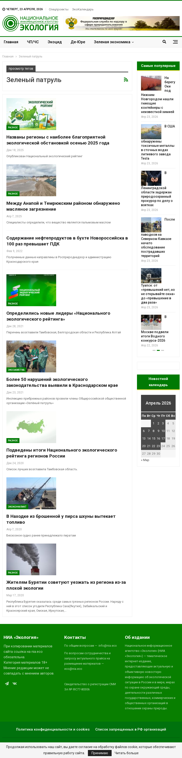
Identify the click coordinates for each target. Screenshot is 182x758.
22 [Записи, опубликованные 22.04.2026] (153, 446)
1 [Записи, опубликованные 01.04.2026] (153, 423)
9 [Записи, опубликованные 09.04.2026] (158, 431)
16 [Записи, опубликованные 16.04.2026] (158, 438)
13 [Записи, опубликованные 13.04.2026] (144, 438)
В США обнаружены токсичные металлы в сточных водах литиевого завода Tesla (158, 142)
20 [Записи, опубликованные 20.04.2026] (144, 446)
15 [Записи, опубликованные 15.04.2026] (153, 438)
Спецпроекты (58, 9)
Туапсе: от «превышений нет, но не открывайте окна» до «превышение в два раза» (158, 293)
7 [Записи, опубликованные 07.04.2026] (149, 431)
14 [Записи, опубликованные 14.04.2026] (148, 438)
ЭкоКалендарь (83, 9)
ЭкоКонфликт (17, 506)
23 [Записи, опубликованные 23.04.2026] (158, 446)
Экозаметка (16, 370)
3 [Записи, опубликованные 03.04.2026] (163, 423)
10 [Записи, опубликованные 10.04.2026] (163, 431)
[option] (158, 212)
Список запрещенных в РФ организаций (130, 729)
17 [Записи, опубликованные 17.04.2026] (163, 438)
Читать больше (127, 753)
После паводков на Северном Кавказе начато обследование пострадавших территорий (158, 238)
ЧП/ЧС (33, 42)
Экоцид (55, 42)
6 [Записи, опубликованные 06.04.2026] (144, 431)
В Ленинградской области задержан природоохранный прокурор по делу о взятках (157, 189)
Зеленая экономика (112, 42)
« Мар (145, 460)
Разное (13, 127)
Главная (11, 42)
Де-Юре (78, 42)
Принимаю (99, 753)
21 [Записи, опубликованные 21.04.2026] (148, 446)
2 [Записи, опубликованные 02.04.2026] (158, 423)
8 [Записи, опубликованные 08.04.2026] (153, 431)
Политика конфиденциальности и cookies (53, 729)
